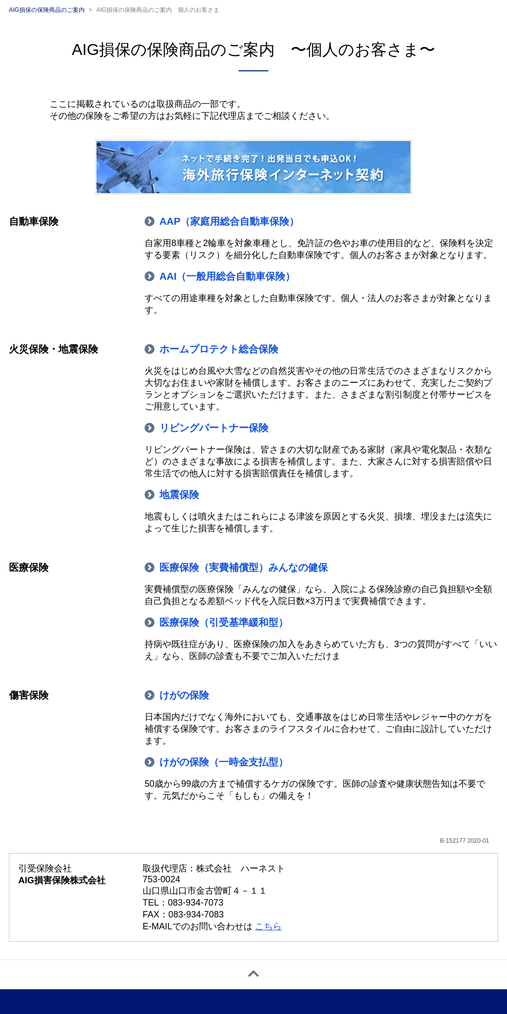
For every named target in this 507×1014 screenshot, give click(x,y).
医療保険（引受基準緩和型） (223, 622)
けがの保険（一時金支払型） (223, 762)
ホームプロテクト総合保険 (218, 349)
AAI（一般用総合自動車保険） (227, 276)
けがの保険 (184, 695)
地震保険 (179, 494)
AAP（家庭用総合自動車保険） (229, 221)
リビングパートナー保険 (213, 427)
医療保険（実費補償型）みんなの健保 (243, 567)
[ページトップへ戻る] (253, 974)
